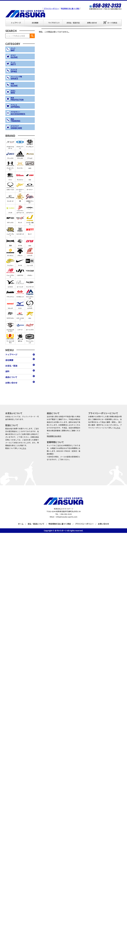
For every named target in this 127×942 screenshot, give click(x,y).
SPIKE (22, 71)
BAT (22, 49)
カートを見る (111, 22)
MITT (22, 63)
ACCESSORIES (22, 113)
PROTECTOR (22, 99)
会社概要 (26, 19)
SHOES (22, 78)
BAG (22, 92)
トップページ (7, 19)
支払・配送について (36, 523)
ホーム (21, 523)
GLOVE (22, 56)
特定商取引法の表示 (54, 436)
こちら (23, 448)
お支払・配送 (64, 19)
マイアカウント (45, 19)
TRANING (22, 120)
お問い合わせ (83, 19)
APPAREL (22, 106)
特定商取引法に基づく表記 (70, 8)
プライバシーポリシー (51, 8)
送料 (7, 371)
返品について (11, 377)
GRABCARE (22, 127)
